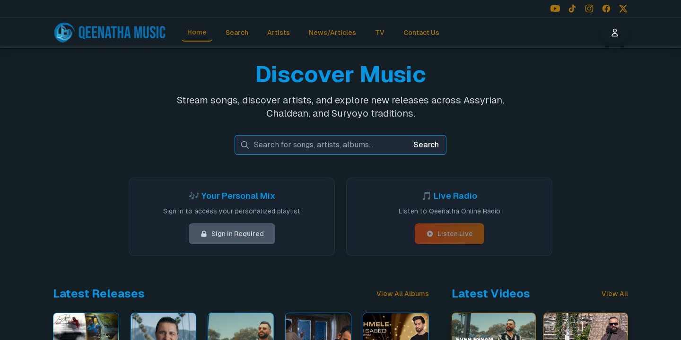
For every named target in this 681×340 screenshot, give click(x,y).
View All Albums (402, 294)
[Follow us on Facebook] (606, 8)
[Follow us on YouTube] (555, 8)
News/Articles (332, 32)
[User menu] (615, 32)
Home (197, 32)
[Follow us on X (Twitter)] (623, 8)
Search (237, 32)
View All (615, 294)
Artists (278, 32)
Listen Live (449, 234)
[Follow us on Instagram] (589, 8)
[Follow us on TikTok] (572, 8)
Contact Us (421, 32)
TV (379, 32)
